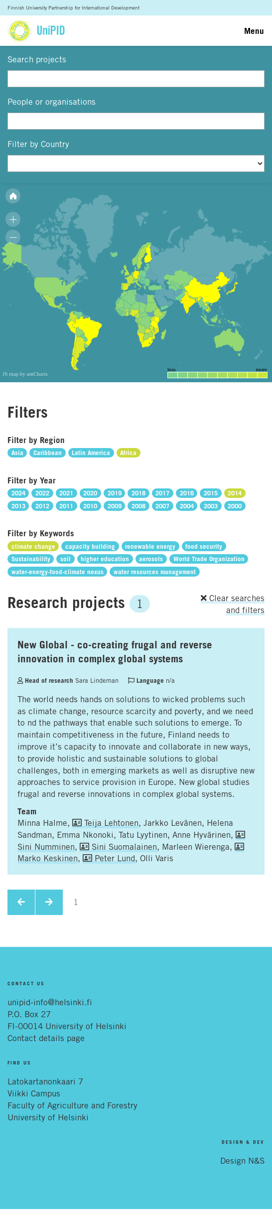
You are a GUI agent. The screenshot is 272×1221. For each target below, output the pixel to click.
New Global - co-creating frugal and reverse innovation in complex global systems (114, 651)
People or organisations (51, 102)
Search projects (36, 59)
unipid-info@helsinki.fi (49, 1002)
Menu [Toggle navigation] (254, 30)
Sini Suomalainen (118, 847)
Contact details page (46, 1038)
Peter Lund (109, 858)
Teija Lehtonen (105, 823)
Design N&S (242, 1161)
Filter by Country (38, 144)
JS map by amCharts (25, 374)
